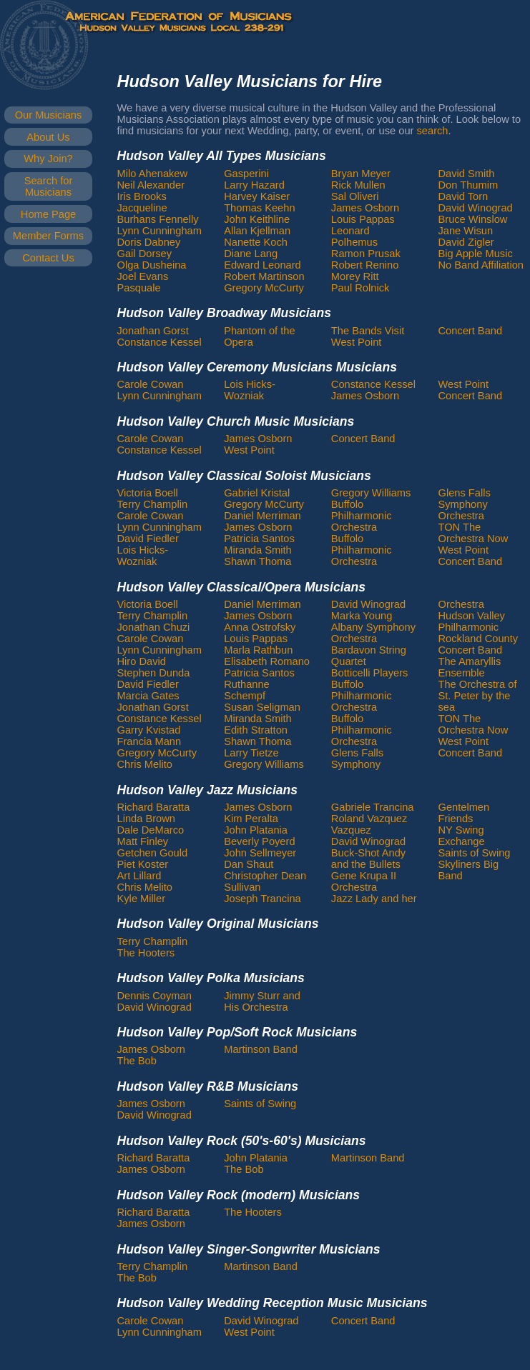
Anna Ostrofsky (259, 627)
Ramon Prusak (366, 253)
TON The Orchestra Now (473, 532)
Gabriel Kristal (257, 493)
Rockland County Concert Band (478, 644)
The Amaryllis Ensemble (469, 667)
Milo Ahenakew (152, 173)
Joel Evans (143, 276)
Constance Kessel (159, 342)
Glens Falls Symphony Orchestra (464, 504)
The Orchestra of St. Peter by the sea (477, 696)
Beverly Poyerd (259, 841)
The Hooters (146, 953)
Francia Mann (149, 741)
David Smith (466, 173)
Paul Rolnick (360, 288)
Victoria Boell (147, 493)
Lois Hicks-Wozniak (249, 390)
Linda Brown (146, 818)
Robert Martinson (264, 276)
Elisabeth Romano (267, 661)
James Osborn (365, 208)
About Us (47, 137)
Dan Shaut (248, 864)
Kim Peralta (251, 818)
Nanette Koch (256, 242)
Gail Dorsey (144, 253)
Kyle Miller (141, 898)
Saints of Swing (474, 853)
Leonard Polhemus (354, 236)
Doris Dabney (149, 242)
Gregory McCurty (264, 288)
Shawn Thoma (257, 561)
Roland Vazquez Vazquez (369, 824)
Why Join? (48, 158)
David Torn (463, 196)
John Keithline (257, 219)
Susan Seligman (262, 707)
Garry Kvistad (149, 730)
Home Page (48, 214)
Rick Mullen (358, 185)
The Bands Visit (367, 330)
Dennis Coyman (154, 995)
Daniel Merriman (262, 515)
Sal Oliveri (355, 196)
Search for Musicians (48, 186)
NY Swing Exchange (461, 835)
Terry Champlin (152, 504)
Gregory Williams (371, 493)
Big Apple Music (475, 253)
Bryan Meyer (361, 173)
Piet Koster (143, 864)
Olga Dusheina (152, 265)
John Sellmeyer (260, 853)
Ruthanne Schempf (247, 690)
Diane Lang (251, 253)
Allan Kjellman (257, 230)
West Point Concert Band (470, 390)
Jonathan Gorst (153, 330)
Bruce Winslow (472, 219)
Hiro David (141, 661)
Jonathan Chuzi (153, 627)
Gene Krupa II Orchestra (363, 881)
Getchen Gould (152, 853)
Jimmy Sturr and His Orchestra (262, 1001)
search (432, 130)
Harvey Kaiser (257, 196)
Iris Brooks (142, 196)
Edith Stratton (256, 730)
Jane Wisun (465, 230)
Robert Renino (365, 265)
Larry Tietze (251, 753)
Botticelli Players (369, 673)
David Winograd (475, 208)
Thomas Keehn (259, 208)
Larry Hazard (254, 185)
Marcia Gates (148, 695)
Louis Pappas (363, 219)
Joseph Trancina (262, 898)
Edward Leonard (262, 265)
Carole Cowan (150, 384)
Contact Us (48, 258)
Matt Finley (143, 841)
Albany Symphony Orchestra (373, 632)
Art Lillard (139, 875)
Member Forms (48, 235)
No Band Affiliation (481, 265)
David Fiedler (148, 538)
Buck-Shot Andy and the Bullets (368, 858)
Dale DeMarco (151, 830)
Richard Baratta (153, 807)
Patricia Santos (259, 538)
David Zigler (466, 242)
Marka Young (362, 615)
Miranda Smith (258, 550)
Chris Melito (144, 764)
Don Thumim (468, 185)
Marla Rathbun (258, 650)
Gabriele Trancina (372, 807)
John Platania (256, 830)
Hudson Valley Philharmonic (471, 621)
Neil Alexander (151, 185)
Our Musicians (48, 115)
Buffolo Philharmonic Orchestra (361, 516)
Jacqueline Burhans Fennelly (158, 213)
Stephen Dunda (153, 673)
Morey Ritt (355, 276)
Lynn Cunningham (159, 230)
